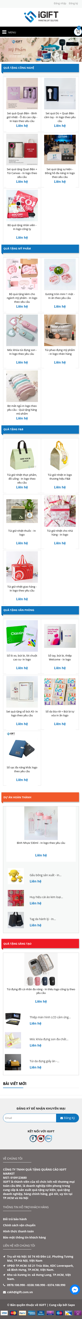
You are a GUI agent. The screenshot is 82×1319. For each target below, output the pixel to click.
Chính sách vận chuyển (19, 1225)
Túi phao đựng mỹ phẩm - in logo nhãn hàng (60, 352)
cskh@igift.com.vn (20, 1292)
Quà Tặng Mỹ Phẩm (17, 248)
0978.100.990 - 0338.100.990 (26, 1285)
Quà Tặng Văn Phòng (18, 610)
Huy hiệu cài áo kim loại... (46, 897)
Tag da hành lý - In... (43, 919)
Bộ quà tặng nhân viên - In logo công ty (22, 227)
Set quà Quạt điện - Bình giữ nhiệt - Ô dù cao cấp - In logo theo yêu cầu (22, 117)
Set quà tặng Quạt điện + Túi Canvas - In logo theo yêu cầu (22, 173)
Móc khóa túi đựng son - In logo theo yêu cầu (22, 352)
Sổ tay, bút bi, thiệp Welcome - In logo (60, 657)
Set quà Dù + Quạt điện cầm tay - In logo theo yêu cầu (60, 117)
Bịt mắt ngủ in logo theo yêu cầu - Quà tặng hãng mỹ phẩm (22, 409)
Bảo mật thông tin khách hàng (24, 1237)
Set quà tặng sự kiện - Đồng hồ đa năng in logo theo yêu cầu (60, 173)
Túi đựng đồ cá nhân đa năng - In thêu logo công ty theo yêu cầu (41, 991)
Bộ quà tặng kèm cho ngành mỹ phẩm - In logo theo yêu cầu (22, 298)
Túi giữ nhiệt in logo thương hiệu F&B (60, 476)
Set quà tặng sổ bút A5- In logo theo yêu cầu (22, 713)
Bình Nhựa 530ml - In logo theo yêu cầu (41, 843)
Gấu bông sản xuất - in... (45, 875)
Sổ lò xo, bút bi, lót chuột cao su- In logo (22, 657)
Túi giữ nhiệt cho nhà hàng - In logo (60, 532)
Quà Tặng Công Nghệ (18, 68)
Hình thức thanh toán (18, 1231)
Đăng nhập (60, 3)
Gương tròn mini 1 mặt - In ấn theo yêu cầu (60, 296)
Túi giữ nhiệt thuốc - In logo (22, 532)
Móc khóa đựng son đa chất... (49, 1039)
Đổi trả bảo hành (15, 1219)
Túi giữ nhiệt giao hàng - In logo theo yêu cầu (22, 588)
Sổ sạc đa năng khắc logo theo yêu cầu (22, 769)
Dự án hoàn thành (17, 797)
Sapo (71, 1305)
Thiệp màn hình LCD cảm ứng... (50, 1017)
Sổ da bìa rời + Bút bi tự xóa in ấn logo (60, 713)
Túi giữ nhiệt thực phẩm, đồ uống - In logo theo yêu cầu (22, 478)
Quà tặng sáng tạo (17, 943)
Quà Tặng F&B (13, 429)
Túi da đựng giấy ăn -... (44, 1061)
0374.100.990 (56, 1285)
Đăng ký (73, 3)
